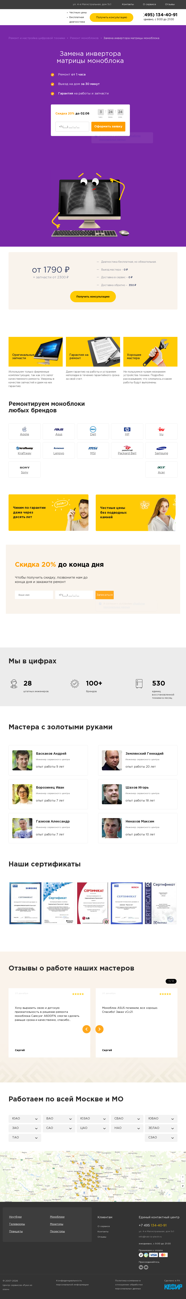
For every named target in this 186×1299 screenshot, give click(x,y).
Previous (8, 903)
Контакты (128, 4)
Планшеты (16, 1231)
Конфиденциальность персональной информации (72, 1283)
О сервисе (149, 4)
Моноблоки (57, 1217)
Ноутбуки (15, 1217)
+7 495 (153, 1225)
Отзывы (170, 4)
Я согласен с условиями (120, 138)
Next (178, 903)
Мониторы (56, 1224)
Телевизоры (17, 1224)
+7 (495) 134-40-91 (156, 15)
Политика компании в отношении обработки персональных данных (129, 1285)
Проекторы (57, 1231)
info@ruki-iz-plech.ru (150, 1237)
